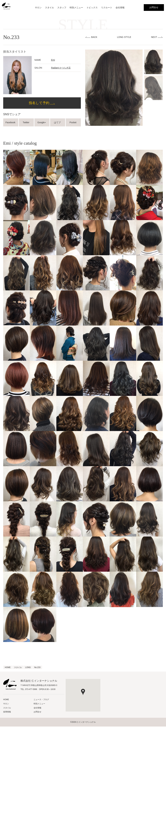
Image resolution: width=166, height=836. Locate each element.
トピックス (92, 7)
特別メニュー (76, 7)
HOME (6, 699)
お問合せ (153, 7)
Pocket (73, 122)
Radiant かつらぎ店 (61, 67)
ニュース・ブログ (41, 699)
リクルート (106, 7)
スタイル (49, 7)
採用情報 (7, 712)
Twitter (26, 122)
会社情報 (120, 7)
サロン (38, 7)
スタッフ (61, 7)
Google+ (42, 122)
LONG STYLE (124, 37)
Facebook (10, 122)
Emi (53, 60)
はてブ (57, 122)
